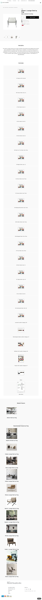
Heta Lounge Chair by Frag (12, 467)
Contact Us (10, 590)
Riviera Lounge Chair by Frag (11, 494)
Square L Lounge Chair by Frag (12, 522)
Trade (18, 0)
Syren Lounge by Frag (12, 563)
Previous (2, 21)
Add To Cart (32, 17)
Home (3, 7)
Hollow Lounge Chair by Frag (11, 481)
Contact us (23, 24)
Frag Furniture (6, 7)
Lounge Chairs (15, 7)
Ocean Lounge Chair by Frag (11, 576)
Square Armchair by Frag (11, 440)
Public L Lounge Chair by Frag (12, 549)
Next (20, 35)
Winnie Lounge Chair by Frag (11, 535)
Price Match (14, 0)
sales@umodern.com (24, 0)
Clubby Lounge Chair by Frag (11, 454)
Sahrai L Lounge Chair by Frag (12, 508)
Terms (9, 593)
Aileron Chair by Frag (12, 417)
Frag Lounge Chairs (11, 7)
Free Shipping (9, 0)
